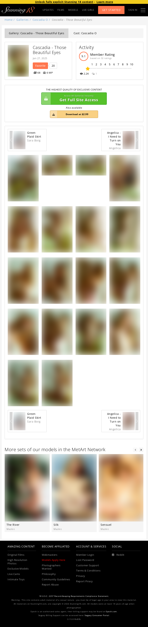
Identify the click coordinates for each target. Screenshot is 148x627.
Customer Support (87, 565)
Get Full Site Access (73, 99)
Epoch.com (111, 611)
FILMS (60, 10)
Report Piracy (84, 581)
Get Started (111, 10)
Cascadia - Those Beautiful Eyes (50, 49)
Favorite (40, 65)
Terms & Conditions (88, 570)
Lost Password (85, 560)
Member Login (85, 554)
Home (9, 20)
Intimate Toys (16, 579)
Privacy (80, 576)
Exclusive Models (18, 568)
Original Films (16, 554)
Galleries (22, 20)
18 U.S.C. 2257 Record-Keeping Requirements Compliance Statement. (74, 596)
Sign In (132, 10)
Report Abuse (50, 584)
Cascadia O (40, 20)
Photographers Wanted (51, 567)
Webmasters (49, 554)
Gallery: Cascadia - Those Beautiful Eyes (36, 33)
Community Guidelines (56, 579)
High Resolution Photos (17, 561)
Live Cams (14, 574)
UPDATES (48, 10)
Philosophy (49, 574)
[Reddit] (118, 555)
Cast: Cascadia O (85, 33)
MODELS (73, 10)
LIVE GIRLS (88, 10)
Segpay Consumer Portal (97, 615)
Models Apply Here (53, 560)
